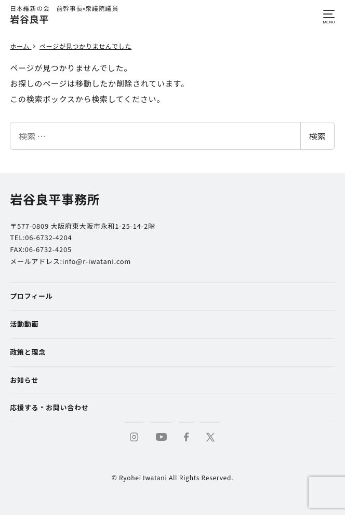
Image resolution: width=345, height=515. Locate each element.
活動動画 (24, 324)
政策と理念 (28, 352)
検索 (317, 136)
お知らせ (24, 380)
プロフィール (31, 296)
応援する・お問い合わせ (49, 407)
